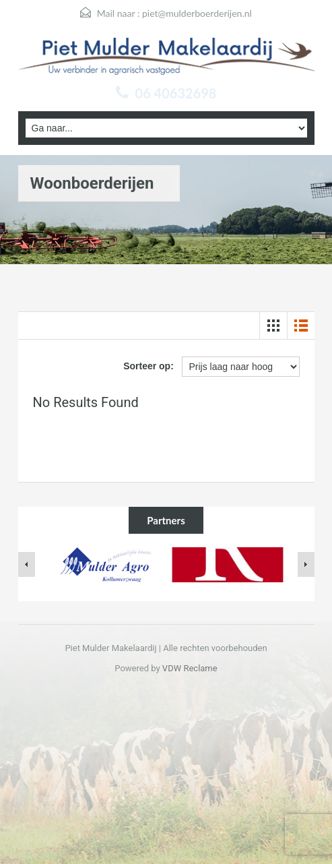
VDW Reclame (190, 668)
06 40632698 (176, 93)
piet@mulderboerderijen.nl (197, 13)
